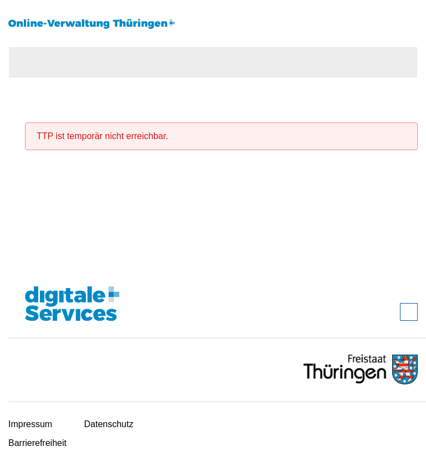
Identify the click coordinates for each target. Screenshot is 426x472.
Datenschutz (109, 424)
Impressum (30, 424)
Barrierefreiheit (37, 443)
